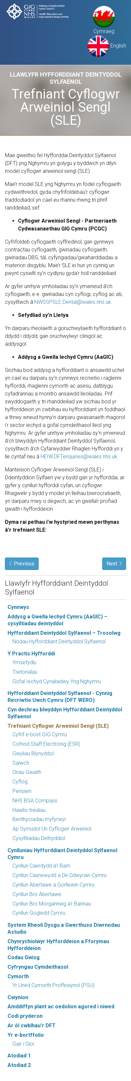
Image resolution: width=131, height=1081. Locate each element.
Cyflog (20, 782)
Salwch (20, 763)
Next (114, 563)
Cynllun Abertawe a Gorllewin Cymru (53, 885)
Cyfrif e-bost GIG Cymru (39, 734)
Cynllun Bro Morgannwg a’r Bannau (51, 904)
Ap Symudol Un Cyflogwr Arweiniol (51, 829)
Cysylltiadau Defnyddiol (38, 838)
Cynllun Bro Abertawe (36, 894)
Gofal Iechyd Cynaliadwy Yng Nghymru (56, 681)
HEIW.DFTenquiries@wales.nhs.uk (79, 456)
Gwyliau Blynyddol (33, 753)
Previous (21, 563)
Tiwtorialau (24, 672)
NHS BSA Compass (34, 800)
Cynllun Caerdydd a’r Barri (41, 866)
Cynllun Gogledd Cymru (38, 913)
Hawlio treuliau (29, 810)
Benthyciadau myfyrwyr (39, 819)
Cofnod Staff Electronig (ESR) (46, 744)
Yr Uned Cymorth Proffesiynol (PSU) (53, 985)
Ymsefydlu (24, 662)
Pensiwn (21, 791)
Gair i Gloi (23, 1044)
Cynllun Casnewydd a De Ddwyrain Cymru (59, 875)
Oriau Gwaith (26, 772)
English (106, 46)
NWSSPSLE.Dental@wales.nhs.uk (72, 302)
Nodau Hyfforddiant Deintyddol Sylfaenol (58, 641)
